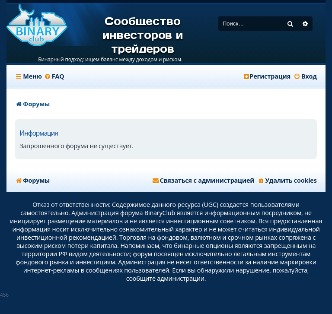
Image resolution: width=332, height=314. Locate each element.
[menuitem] (54, 76)
